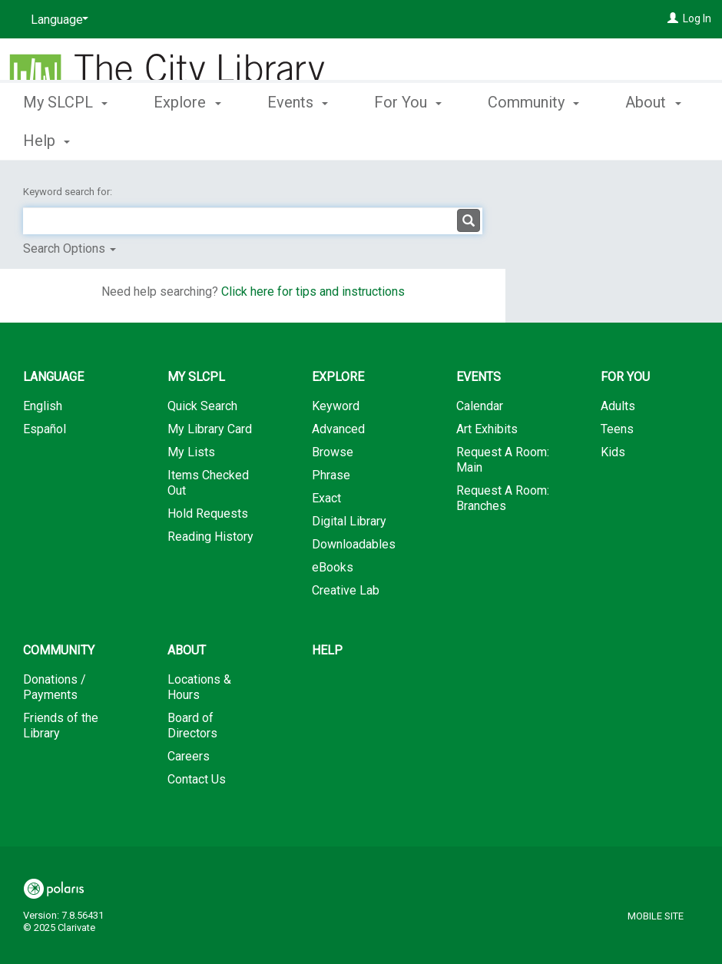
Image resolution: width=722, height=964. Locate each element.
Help (327, 650)
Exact (326, 498)
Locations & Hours (199, 687)
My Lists (191, 452)
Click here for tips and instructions (313, 291)
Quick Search (202, 406)
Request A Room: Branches (502, 498)
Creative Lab (345, 590)
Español (44, 429)
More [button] (518, 140)
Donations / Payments (54, 687)
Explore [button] (187, 138)
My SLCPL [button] (65, 138)
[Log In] (672, 18)
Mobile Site (656, 916)
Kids (613, 452)
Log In (697, 18)
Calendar (479, 406)
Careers (188, 756)
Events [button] (297, 138)
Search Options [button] (69, 248)
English (42, 406)
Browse (332, 452)
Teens (617, 429)
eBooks (332, 567)
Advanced (338, 429)
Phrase (331, 475)
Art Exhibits (487, 429)
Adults (618, 406)
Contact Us (196, 779)
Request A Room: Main (502, 460)
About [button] (186, 650)
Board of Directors (192, 725)
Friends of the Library (60, 725)
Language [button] (53, 376)
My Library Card (209, 429)
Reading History (210, 536)
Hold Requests (207, 513)
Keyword (335, 406)
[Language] (57, 20)
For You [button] (408, 138)
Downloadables (354, 544)
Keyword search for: (68, 191)
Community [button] (58, 650)
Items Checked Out (208, 483)
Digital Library (349, 521)
